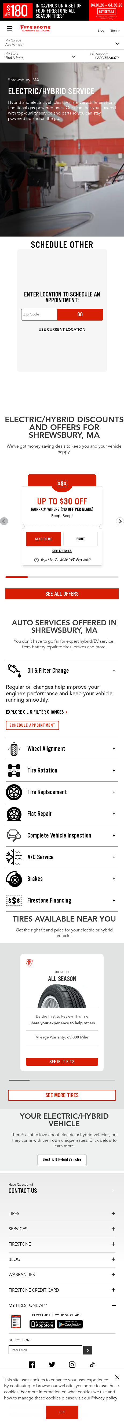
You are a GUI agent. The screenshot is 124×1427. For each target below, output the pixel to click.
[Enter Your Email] (45, 1349)
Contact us (23, 1191)
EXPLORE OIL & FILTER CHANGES (35, 712)
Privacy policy (104, 1398)
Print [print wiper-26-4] (80, 539)
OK (62, 1412)
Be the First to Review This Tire (62, 1016)
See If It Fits (62, 1062)
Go (80, 314)
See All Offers (62, 594)
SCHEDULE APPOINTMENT (32, 725)
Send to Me (43, 539)
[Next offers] (120, 521)
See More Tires (62, 1095)
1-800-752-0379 (107, 58)
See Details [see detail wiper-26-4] (62, 551)
